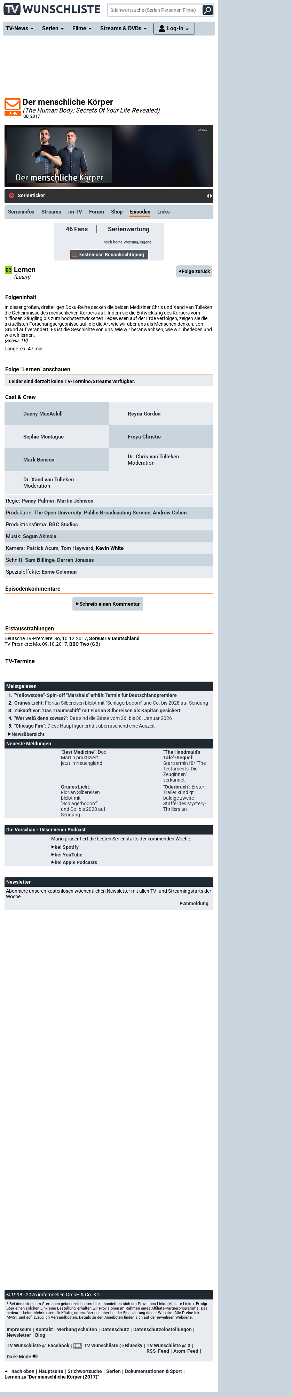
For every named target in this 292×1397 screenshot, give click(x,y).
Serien (113, 1371)
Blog (40, 1335)
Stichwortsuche (85, 1371)
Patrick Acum (42, 548)
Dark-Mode (24, 1356)
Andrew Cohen (170, 513)
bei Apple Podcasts (76, 862)
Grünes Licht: (111, 703)
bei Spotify (67, 847)
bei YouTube (68, 854)
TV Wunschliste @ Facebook (38, 1345)
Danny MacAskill (43, 414)
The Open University (57, 513)
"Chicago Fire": (84, 726)
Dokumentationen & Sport (153, 1371)
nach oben (19, 1371)
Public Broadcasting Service (117, 513)
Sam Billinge (40, 560)
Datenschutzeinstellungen (162, 1329)
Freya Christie (144, 437)
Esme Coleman (59, 572)
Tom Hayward (77, 548)
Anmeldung (195, 903)
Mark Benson (38, 460)
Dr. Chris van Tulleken (153, 456)
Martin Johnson (75, 501)
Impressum (19, 1329)
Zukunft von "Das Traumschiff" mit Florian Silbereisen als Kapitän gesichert (97, 710)
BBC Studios (63, 524)
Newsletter (19, 1335)
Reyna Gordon (144, 414)
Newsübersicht (28, 734)
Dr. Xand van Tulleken (48, 479)
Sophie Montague (43, 437)
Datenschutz (115, 1329)
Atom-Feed (185, 1351)
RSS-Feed (158, 1351)
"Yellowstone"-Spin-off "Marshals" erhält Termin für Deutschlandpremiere (95, 695)
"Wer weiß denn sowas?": (93, 718)
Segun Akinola (39, 536)
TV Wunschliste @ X (169, 1345)
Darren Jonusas (75, 560)
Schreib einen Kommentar (109, 604)
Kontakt (44, 1329)
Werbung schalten (77, 1329)
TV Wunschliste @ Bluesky (113, 1345)
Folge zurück (196, 271)
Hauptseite (51, 1371)
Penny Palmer (38, 501)
